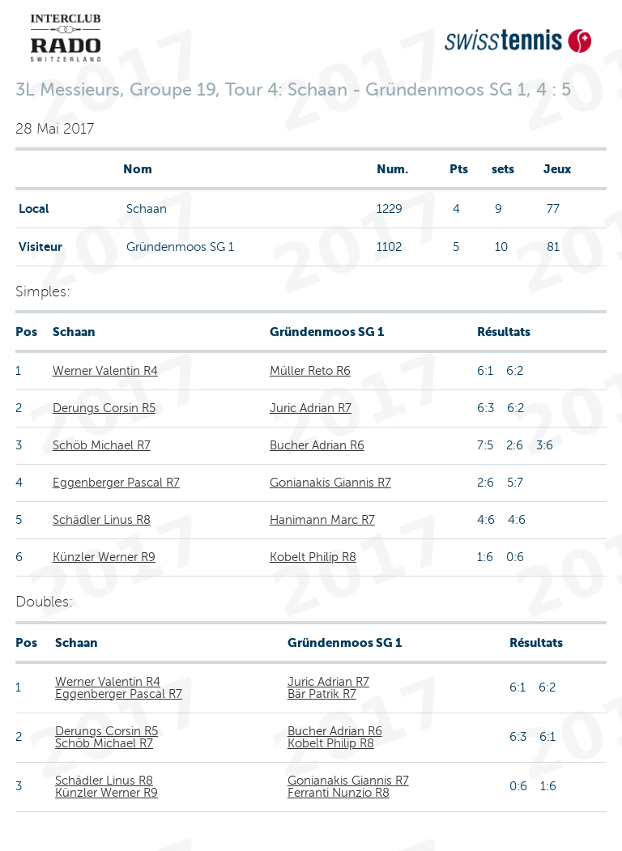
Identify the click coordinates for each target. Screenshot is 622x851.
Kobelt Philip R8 (313, 557)
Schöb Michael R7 (102, 445)
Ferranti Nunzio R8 (339, 792)
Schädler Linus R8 (102, 519)
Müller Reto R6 (310, 370)
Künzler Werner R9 (104, 557)
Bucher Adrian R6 (317, 445)
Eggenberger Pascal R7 (116, 482)
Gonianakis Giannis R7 (330, 482)
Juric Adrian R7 (310, 408)
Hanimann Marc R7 (322, 519)
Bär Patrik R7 (322, 693)
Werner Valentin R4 (105, 370)
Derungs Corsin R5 (104, 408)
